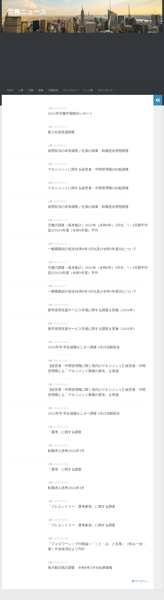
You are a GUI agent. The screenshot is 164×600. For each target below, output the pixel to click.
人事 (20, 90)
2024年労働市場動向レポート (70, 113)
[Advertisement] (82, 59)
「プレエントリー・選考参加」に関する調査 (81, 506)
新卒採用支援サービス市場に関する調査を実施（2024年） (92, 310)
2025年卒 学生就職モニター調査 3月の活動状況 (84, 347)
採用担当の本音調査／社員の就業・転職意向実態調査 (88, 151)
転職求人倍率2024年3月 (66, 451)
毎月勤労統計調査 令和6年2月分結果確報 (80, 568)
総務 (40, 90)
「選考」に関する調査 (65, 432)
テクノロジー (70, 90)
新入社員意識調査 (61, 132)
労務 (30, 90)
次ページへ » (140, 581)
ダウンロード (105, 90)
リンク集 (88, 90)
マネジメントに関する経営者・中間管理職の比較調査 (88, 169)
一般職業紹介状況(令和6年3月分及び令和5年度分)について (92, 249)
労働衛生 (53, 90)
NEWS (10, 90)
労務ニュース (26, 12)
